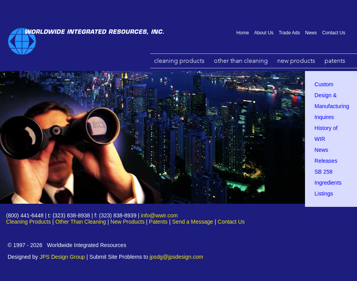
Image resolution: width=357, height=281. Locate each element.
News (311, 33)
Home (243, 33)
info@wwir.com (159, 215)
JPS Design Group (62, 257)
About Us (263, 33)
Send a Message (192, 222)
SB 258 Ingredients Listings (327, 183)
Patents (335, 60)
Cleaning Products (179, 60)
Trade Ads (289, 33)
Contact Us (333, 33)
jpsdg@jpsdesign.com (176, 257)
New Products (296, 60)
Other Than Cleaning (241, 60)
